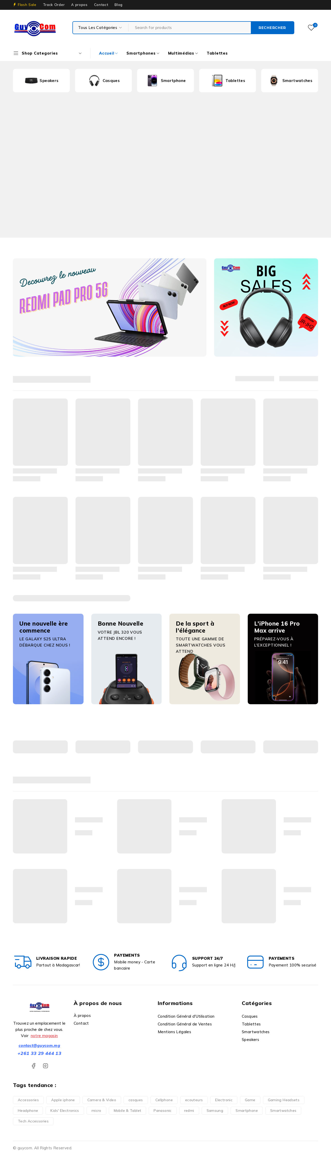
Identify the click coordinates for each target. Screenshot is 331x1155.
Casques (111, 80)
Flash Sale (27, 5)
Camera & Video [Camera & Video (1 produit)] (101, 1100)
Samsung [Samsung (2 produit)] (215, 1110)
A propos (79, 5)
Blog (119, 5)
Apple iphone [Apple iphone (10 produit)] (63, 1100)
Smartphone (173, 80)
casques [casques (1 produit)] (136, 1100)
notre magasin (44, 1035)
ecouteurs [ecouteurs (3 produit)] (194, 1100)
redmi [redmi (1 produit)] (189, 1110)
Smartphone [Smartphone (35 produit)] (247, 1110)
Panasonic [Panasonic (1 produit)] (162, 1110)
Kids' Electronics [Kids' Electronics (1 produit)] (64, 1110)
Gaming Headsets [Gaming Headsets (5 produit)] (284, 1100)
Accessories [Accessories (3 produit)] (28, 1100)
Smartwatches (297, 80)
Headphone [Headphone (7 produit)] (28, 1110)
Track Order (54, 5)
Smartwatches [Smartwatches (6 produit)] (283, 1110)
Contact (101, 5)
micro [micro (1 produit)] (96, 1110)
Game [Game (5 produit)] (250, 1100)
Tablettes (235, 80)
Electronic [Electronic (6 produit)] (223, 1100)
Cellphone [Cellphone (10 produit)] (164, 1100)
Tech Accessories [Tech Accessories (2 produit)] (33, 1121)
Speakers (49, 80)
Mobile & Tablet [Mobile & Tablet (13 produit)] (127, 1110)
